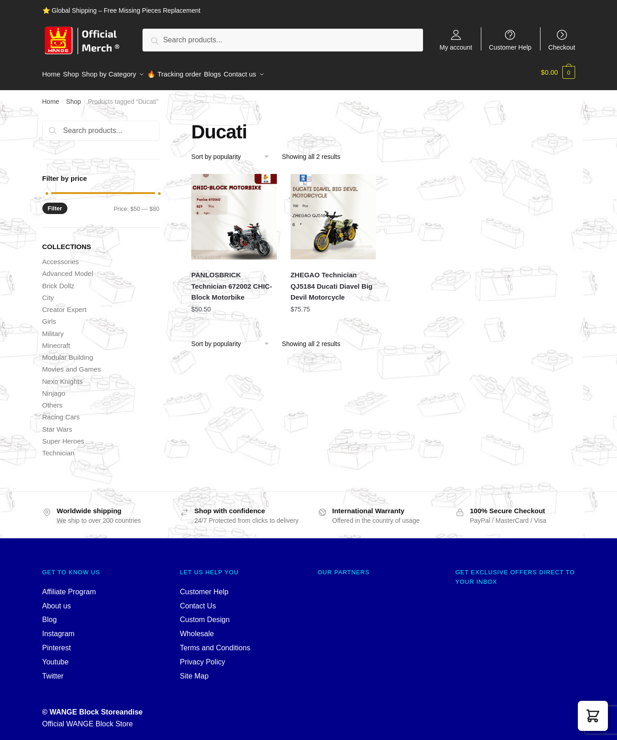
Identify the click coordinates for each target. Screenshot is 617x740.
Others (52, 401)
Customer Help (510, 47)
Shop (73, 97)
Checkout (561, 47)
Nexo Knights (62, 377)
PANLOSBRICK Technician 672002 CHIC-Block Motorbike (231, 282)
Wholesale (197, 629)
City (48, 293)
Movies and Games (71, 365)
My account (455, 47)
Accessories (60, 257)
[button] (593, 716)
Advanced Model (67, 269)
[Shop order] (233, 152)
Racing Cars (61, 413)
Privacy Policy (202, 658)
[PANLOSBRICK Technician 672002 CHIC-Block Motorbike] (234, 212)
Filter (55, 204)
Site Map (194, 672)
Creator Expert (64, 305)
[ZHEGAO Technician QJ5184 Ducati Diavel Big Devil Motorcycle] (333, 212)
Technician (58, 449)
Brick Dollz (58, 281)
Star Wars (57, 425)
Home (50, 97)
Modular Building (67, 353)
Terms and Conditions (215, 644)
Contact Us (198, 601)
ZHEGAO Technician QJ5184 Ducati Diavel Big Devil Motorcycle (331, 282)
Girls (49, 317)
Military (53, 329)
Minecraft (56, 341)
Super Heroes (63, 437)
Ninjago (54, 389)
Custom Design (204, 615)
